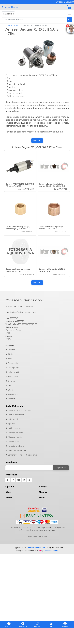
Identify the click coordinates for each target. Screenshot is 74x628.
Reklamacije (13, 441)
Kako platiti (13, 376)
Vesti (10, 385)
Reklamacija (13, 394)
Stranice (43, 492)
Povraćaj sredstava (16, 446)
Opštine (9, 486)
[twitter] (29, 480)
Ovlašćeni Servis (10, 7)
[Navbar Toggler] (69, 14)
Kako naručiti (13, 372)
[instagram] (13, 480)
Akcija (10, 354)
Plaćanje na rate (15, 437)
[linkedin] (24, 480)
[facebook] (7, 480)
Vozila (16, 25)
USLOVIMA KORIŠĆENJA (44, 530)
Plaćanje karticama (16, 432)
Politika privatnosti (16, 415)
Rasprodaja (13, 363)
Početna (8, 25)
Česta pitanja (13, 367)
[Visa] (43, 509)
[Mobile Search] (69, 19)
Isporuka (11, 424)
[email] (31, 468)
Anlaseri (37, 140)
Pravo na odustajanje (17, 450)
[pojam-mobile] (34, 19)
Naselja (43, 486)
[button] (9, 624)
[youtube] (18, 480)
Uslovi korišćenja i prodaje (19, 410)
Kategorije (8, 14)
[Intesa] (37, 515)
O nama (11, 381)
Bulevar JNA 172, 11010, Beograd (19, 306)
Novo (10, 359)
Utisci (10, 390)
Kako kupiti (13, 419)
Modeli (8, 497)
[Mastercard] (34, 509)
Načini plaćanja (14, 428)
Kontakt (11, 399)
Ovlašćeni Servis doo (23, 300)
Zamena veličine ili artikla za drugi (23, 455)
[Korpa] (69, 7)
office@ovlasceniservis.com (24, 312)
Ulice (8, 492)
